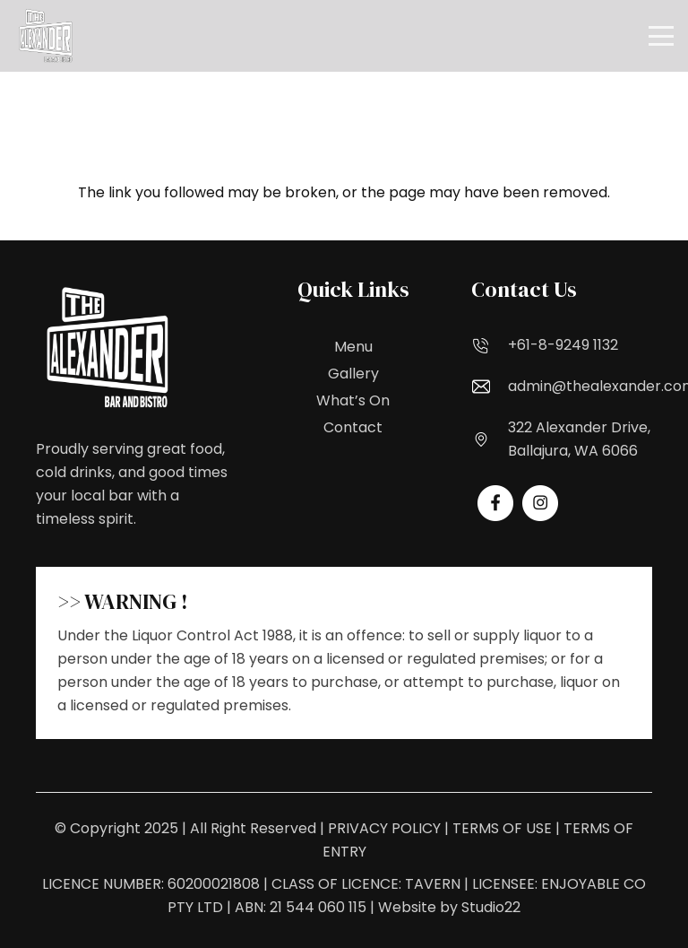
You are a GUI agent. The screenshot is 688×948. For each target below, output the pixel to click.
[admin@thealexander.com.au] (489, 387)
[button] (661, 35)
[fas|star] (495, 503)
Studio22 (490, 907)
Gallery (353, 373)
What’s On (353, 400)
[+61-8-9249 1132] (489, 345)
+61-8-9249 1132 (563, 345)
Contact (353, 427)
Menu (353, 346)
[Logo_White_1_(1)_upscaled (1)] (45, 35)
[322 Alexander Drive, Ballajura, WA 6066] (489, 439)
